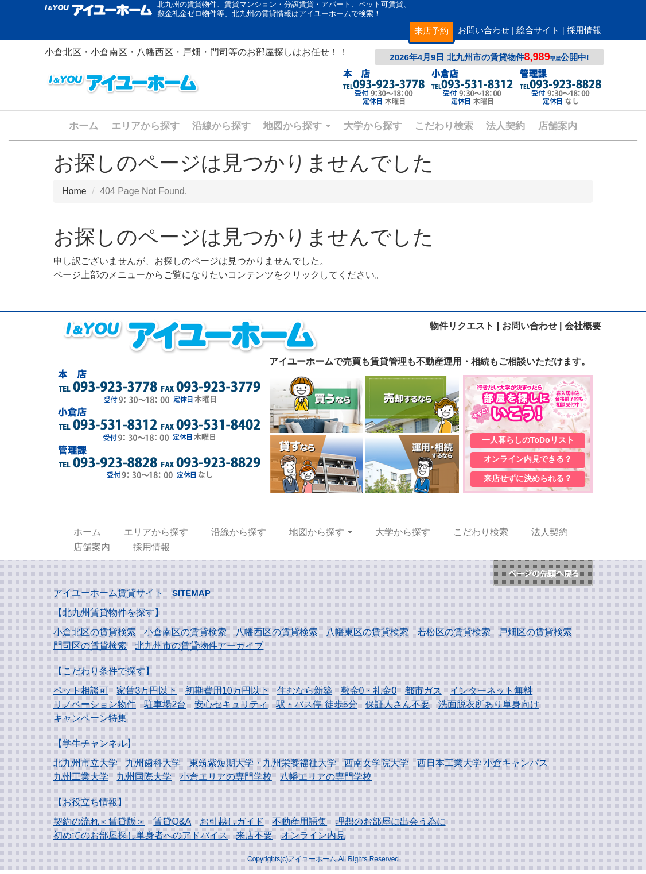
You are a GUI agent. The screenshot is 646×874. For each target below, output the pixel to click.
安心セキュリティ (231, 708)
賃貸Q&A (172, 825)
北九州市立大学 (85, 767)
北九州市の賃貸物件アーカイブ (199, 650)
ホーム (83, 126)
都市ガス (423, 694)
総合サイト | (540, 30)
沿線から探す (221, 126)
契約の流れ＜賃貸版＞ (99, 825)
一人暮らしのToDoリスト (528, 441)
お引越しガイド (232, 825)
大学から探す (373, 126)
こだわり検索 (444, 126)
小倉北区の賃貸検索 (94, 636)
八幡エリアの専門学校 (326, 781)
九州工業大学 (80, 781)
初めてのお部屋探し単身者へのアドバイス (140, 839)
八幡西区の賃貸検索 (276, 636)
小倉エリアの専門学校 (226, 781)
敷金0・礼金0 (369, 694)
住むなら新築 (304, 694)
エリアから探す (145, 126)
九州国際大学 (144, 781)
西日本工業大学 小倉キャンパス (482, 767)
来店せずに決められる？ (528, 482)
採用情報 (584, 30)
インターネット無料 (491, 694)
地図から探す (296, 126)
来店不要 (254, 839)
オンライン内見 (313, 839)
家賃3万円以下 (146, 694)
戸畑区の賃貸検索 (535, 636)
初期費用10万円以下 (227, 694)
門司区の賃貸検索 (90, 650)
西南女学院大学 (376, 767)
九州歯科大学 (153, 767)
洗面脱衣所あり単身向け (488, 708)
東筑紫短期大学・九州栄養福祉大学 (262, 767)
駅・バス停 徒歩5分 (316, 708)
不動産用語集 (299, 825)
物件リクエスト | (464, 326)
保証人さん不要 (397, 708)
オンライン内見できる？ (528, 461)
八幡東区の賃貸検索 (367, 636)
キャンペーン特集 (90, 722)
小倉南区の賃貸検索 (185, 636)
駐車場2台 (165, 708)
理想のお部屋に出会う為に (391, 825)
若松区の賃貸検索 (454, 636)
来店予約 (431, 31)
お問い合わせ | (486, 30)
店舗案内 (557, 126)
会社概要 (583, 326)
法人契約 (505, 126)
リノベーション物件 (94, 708)
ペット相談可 (80, 694)
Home (74, 191)
